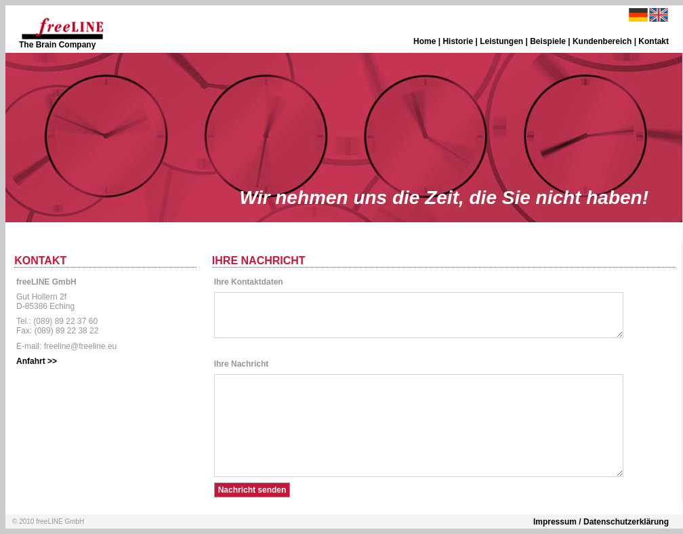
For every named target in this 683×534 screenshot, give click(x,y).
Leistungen (501, 41)
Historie (457, 41)
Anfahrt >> (36, 361)
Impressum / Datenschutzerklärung (601, 522)
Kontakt (653, 41)
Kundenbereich (602, 41)
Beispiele (548, 41)
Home (424, 41)
